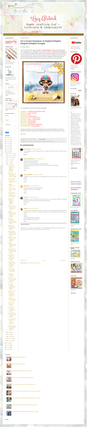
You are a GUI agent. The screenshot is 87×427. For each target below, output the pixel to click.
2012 (8, 349)
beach (26, 141)
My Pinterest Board (19, 34)
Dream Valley (23, 116)
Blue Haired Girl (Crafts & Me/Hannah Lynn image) (25, 411)
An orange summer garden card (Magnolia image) (11, 286)
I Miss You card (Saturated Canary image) (22, 377)
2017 (8, 150)
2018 (8, 148)
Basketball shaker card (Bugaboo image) (11, 227)
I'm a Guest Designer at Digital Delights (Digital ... (11, 168)
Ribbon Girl (23, 122)
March (10, 336)
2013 (8, 347)
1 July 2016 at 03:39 (39, 159)
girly (45, 141)
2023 (8, 141)
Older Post (63, 260)
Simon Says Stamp (25, 124)
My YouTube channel (8, 34)
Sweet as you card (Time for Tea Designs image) (12, 207)
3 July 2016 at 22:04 (33, 197)
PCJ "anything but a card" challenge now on (23, 384)
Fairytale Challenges (25, 118)
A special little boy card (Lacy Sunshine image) (12, 314)
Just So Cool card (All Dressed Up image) (11, 309)
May (9, 332)
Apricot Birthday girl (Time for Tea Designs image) (12, 214)
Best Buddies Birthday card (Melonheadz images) (12, 233)
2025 (8, 137)
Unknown (26, 186)
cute (34, 141)
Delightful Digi (38, 141)
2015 (8, 343)
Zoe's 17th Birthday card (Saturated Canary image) (12, 174)
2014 (8, 345)
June (9, 164)
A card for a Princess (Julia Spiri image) (12, 299)
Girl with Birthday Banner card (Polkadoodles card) (12, 221)
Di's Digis (22, 114)
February (10, 338)
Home (43, 260)
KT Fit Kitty (27, 149)
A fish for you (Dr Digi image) (11, 304)
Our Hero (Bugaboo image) (11, 275)
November (11, 155)
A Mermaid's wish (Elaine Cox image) (11, 270)
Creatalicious (23, 111)
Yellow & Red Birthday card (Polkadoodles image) (12, 250)
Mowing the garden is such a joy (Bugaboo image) (11, 257)
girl (43, 141)
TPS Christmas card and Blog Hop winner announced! (26, 391)
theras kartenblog (29, 159)
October (10, 157)
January (10, 340)
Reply (25, 154)
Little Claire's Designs (26, 119)
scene (48, 141)
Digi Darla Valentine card (18, 357)
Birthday (30, 141)
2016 (8, 152)
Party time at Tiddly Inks (18, 364)
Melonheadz (23, 121)
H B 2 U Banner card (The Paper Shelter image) (12, 180)
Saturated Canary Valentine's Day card (22, 370)
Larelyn (26, 208)
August (10, 160)
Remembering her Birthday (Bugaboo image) (12, 327)
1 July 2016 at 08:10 (37, 174)
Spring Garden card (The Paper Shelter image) (24, 404)
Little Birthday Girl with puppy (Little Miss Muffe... (12, 194)
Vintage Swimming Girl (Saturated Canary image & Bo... (12, 187)
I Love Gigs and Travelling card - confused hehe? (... (12, 321)
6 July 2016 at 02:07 (33, 208)
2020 (8, 143)
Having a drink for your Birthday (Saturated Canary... (11, 293)
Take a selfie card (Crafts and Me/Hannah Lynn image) (26, 398)
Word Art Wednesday (25, 126)
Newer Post (24, 260)
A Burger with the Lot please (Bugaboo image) (12, 280)
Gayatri (26, 197)
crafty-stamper (28, 174)
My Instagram (27, 34)
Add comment (25, 224)
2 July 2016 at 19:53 (34, 186)
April (9, 334)
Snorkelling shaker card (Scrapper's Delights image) (11, 264)
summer (52, 141)
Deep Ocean (23, 113)
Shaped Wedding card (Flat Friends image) (12, 245)
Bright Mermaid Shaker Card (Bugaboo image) (12, 239)
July (9, 162)
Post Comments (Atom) (34, 263)
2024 (8, 139)
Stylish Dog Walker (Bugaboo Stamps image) (11, 201)
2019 (8, 145)
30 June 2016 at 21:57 (35, 149)
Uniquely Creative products (37, 34)
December (11, 153)
